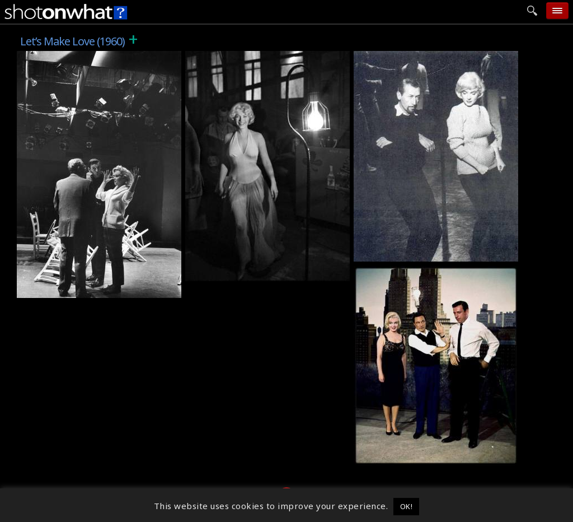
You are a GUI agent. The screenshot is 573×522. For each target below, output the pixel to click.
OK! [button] (406, 506)
